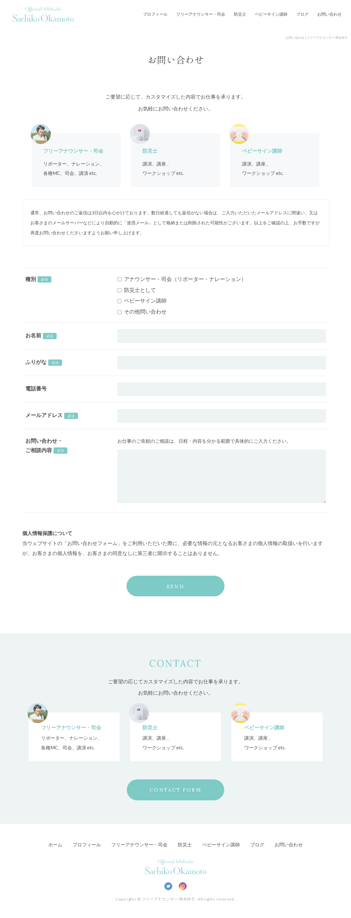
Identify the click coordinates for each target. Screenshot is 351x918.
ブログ (302, 14)
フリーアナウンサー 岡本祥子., (169, 899)
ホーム (55, 845)
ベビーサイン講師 (271, 14)
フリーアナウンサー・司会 (200, 14)
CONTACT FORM (175, 790)
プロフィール (155, 14)
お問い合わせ (329, 14)
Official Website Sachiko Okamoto (43, 14)
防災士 (240, 14)
